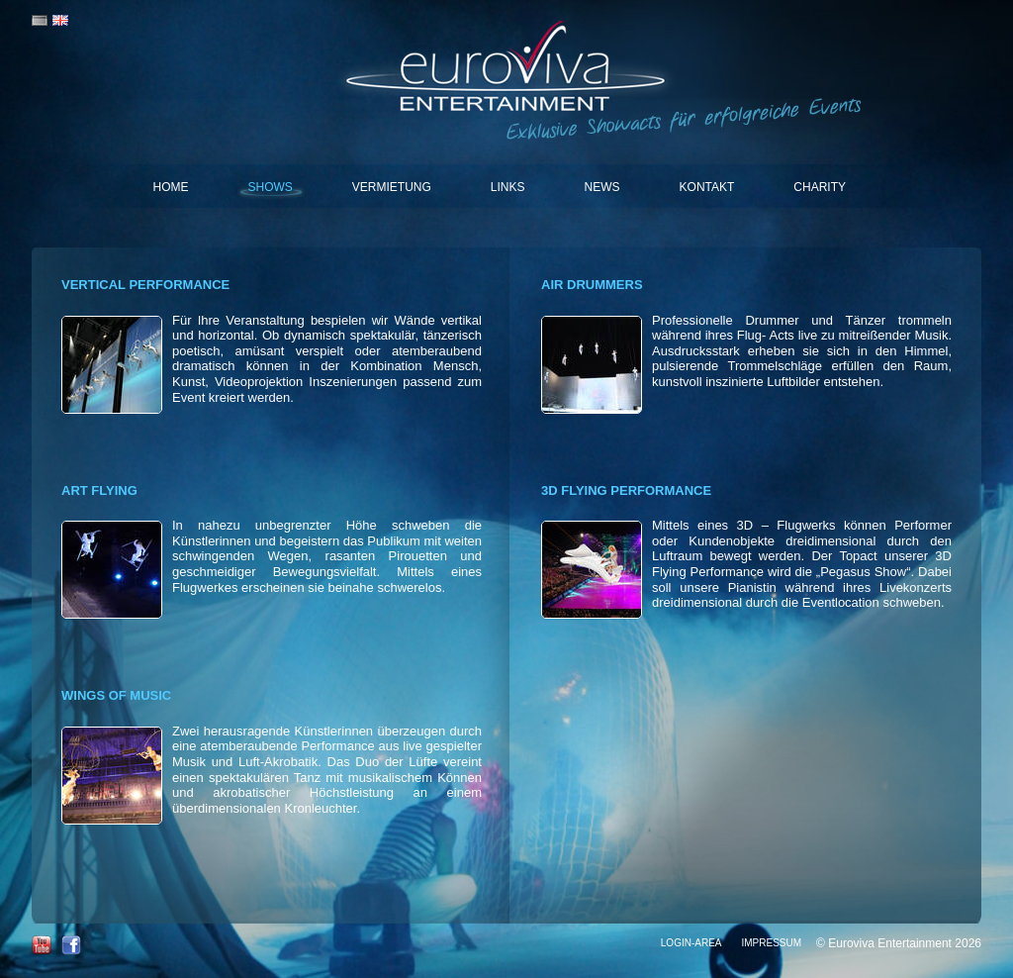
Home (171, 187)
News (602, 187)
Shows (270, 187)
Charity (819, 187)
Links (508, 187)
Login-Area (691, 942)
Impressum (771, 942)
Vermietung (391, 187)
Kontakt (707, 187)
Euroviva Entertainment (507, 69)
